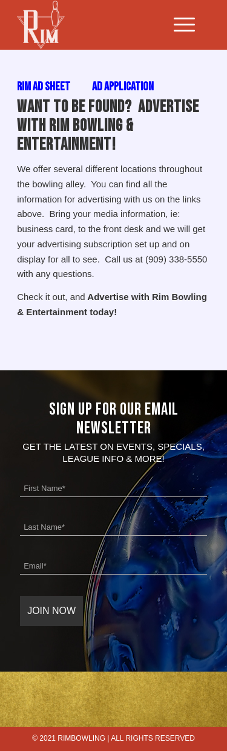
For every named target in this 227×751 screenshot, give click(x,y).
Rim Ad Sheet (43, 86)
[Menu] (178, 25)
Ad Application (123, 86)
